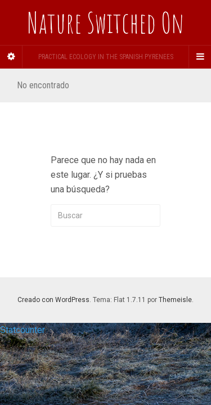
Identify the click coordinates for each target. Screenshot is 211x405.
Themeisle (175, 300)
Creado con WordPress (53, 300)
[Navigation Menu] (199, 57)
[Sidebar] (11, 57)
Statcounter (22, 330)
